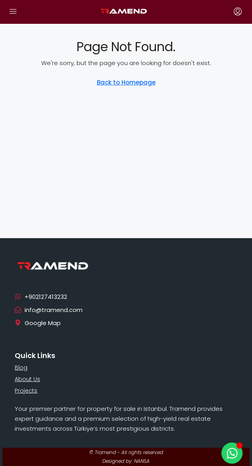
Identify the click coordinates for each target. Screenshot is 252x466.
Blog (21, 368)
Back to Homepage (126, 82)
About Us (27, 379)
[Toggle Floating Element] (232, 453)
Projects (26, 391)
